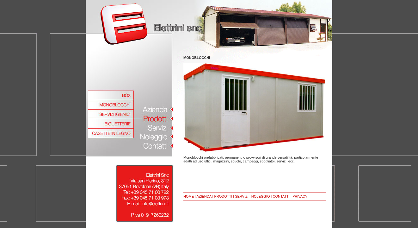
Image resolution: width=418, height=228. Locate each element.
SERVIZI (242, 196)
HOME (188, 196)
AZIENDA (203, 196)
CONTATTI (281, 196)
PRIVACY (299, 196)
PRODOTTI (223, 196)
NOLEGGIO (260, 196)
